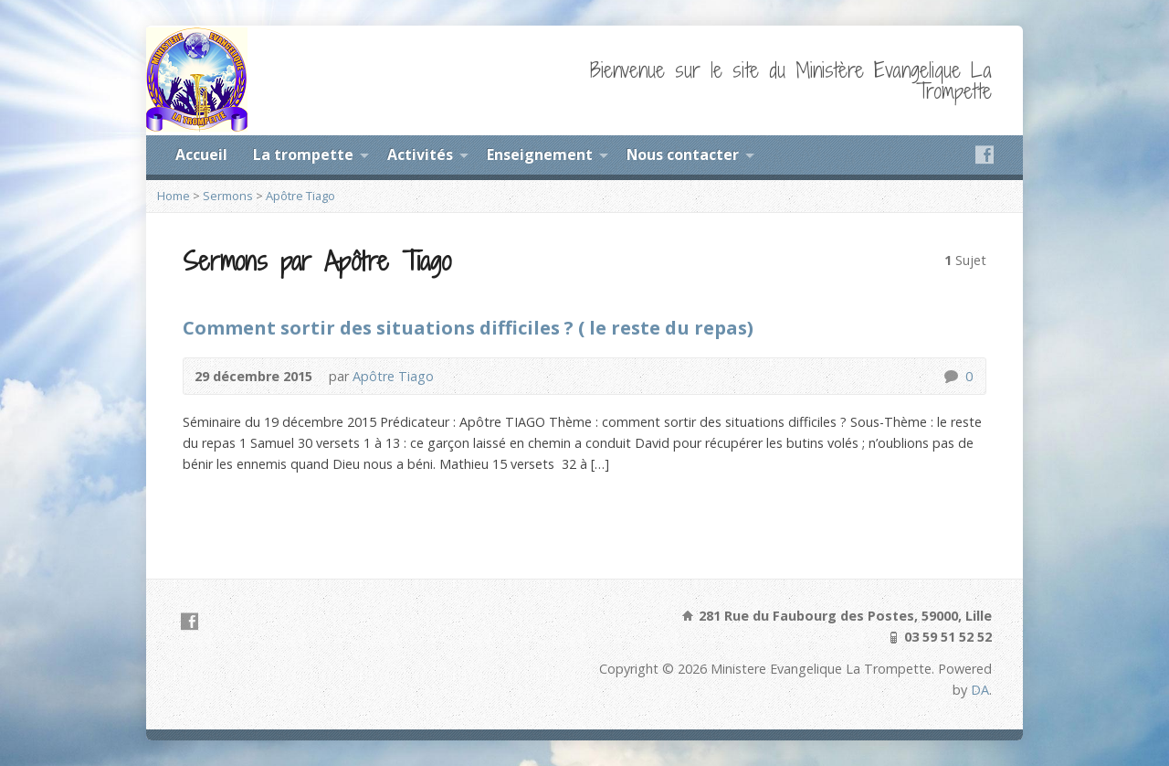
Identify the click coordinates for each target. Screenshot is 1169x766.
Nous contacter (683, 154)
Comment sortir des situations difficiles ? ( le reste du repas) (468, 327)
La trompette (303, 154)
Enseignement (540, 154)
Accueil (201, 154)
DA (980, 689)
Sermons (228, 195)
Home (173, 195)
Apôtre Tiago (300, 195)
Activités (420, 154)
